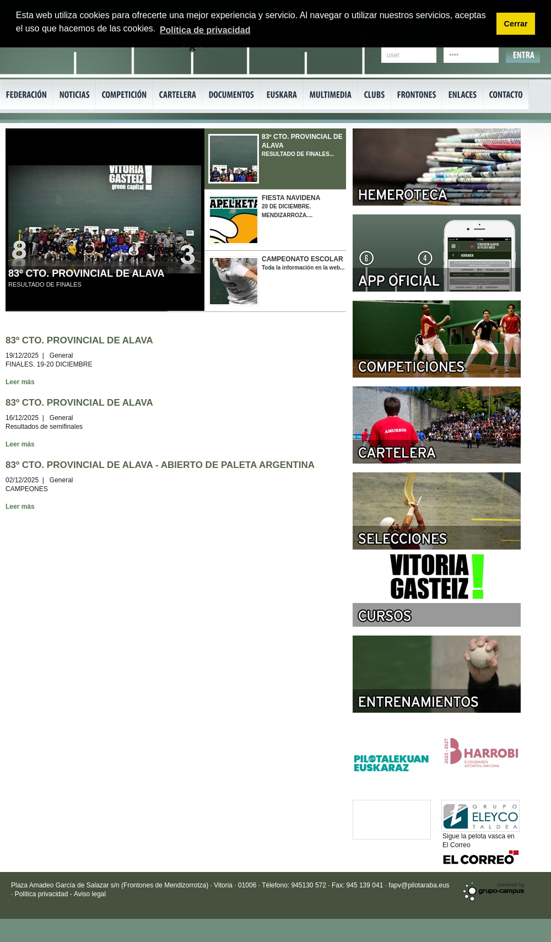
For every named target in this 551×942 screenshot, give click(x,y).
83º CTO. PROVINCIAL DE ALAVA (86, 273)
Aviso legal (90, 894)
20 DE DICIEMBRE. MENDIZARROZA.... (275, 217)
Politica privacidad (42, 894)
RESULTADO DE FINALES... (275, 156)
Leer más (20, 382)
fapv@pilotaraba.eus (418, 885)
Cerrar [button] (515, 23)
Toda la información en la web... (275, 278)
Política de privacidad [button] (205, 30)
